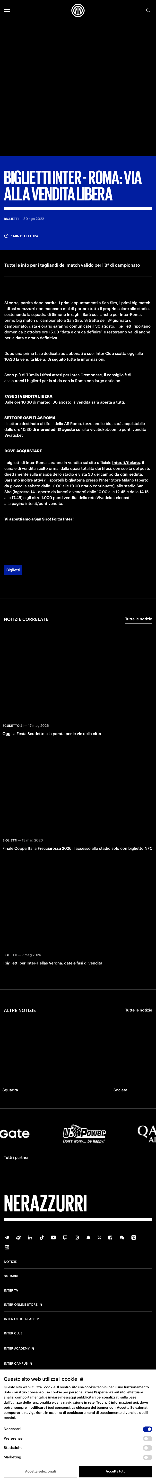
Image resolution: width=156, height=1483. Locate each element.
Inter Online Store (21, 1305)
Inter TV (11, 1291)
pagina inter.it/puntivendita (37, 503)
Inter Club (13, 1333)
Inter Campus (16, 1364)
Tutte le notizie (138, 618)
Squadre (11, 1276)
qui (135, 1402)
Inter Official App (19, 1319)
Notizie (10, 1262)
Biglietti (13, 569)
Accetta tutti (116, 1471)
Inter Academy (17, 1349)
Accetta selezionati (40, 1471)
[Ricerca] (148, 10)
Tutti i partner (16, 1157)
